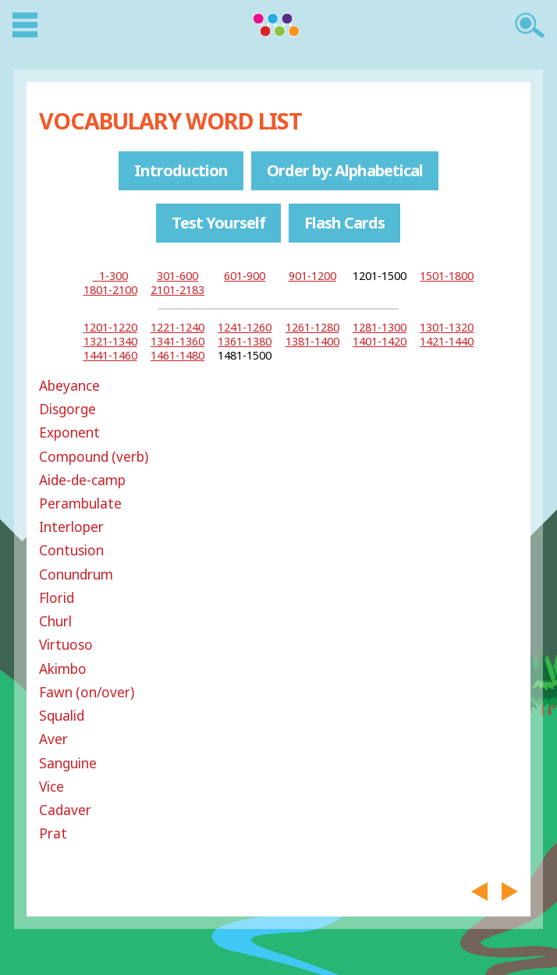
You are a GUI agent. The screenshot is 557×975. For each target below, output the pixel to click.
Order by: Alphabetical (345, 170)
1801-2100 (110, 289)
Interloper (71, 527)
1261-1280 (312, 327)
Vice (51, 787)
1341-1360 (177, 341)
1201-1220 (110, 327)
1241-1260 (244, 327)
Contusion (71, 550)
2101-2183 (177, 289)
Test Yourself (218, 222)
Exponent (69, 432)
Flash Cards (344, 222)
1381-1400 (312, 341)
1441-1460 (110, 355)
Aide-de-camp (82, 480)
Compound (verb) (93, 457)
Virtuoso (66, 645)
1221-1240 (177, 327)
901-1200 (312, 275)
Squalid (61, 716)
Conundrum (76, 574)
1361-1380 (244, 341)
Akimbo (63, 669)
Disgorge (67, 409)
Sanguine (68, 763)
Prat (53, 833)
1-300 (110, 275)
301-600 (177, 275)
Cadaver (65, 810)
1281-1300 (379, 327)
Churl (55, 621)
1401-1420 (379, 341)
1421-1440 (447, 341)
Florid (56, 598)
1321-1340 (110, 341)
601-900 (244, 275)
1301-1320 (447, 327)
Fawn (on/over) (86, 692)
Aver (53, 739)
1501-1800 (447, 275)
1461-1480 (177, 355)
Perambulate (80, 503)
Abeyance (69, 386)
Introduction (181, 170)
